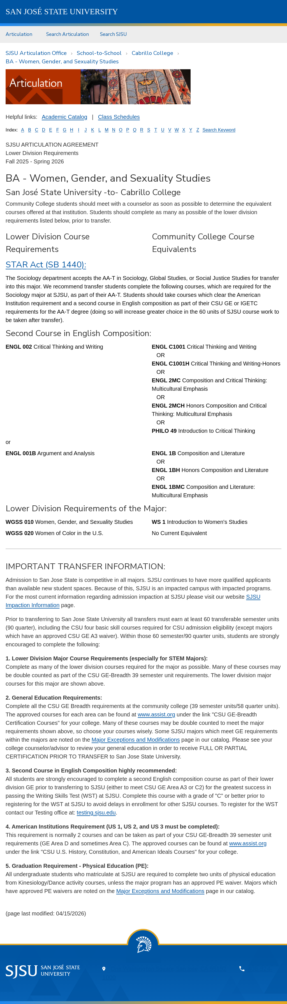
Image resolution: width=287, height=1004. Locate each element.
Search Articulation (67, 34)
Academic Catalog (64, 117)
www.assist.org (156, 714)
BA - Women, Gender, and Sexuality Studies (62, 61)
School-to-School (99, 53)
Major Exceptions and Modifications (136, 740)
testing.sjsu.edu (96, 812)
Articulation (19, 34)
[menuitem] (20, 34)
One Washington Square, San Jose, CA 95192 (168, 969)
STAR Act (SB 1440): (46, 264)
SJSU (62, 11)
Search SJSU (113, 34)
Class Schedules (119, 117)
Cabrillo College (152, 53)
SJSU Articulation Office (36, 53)
